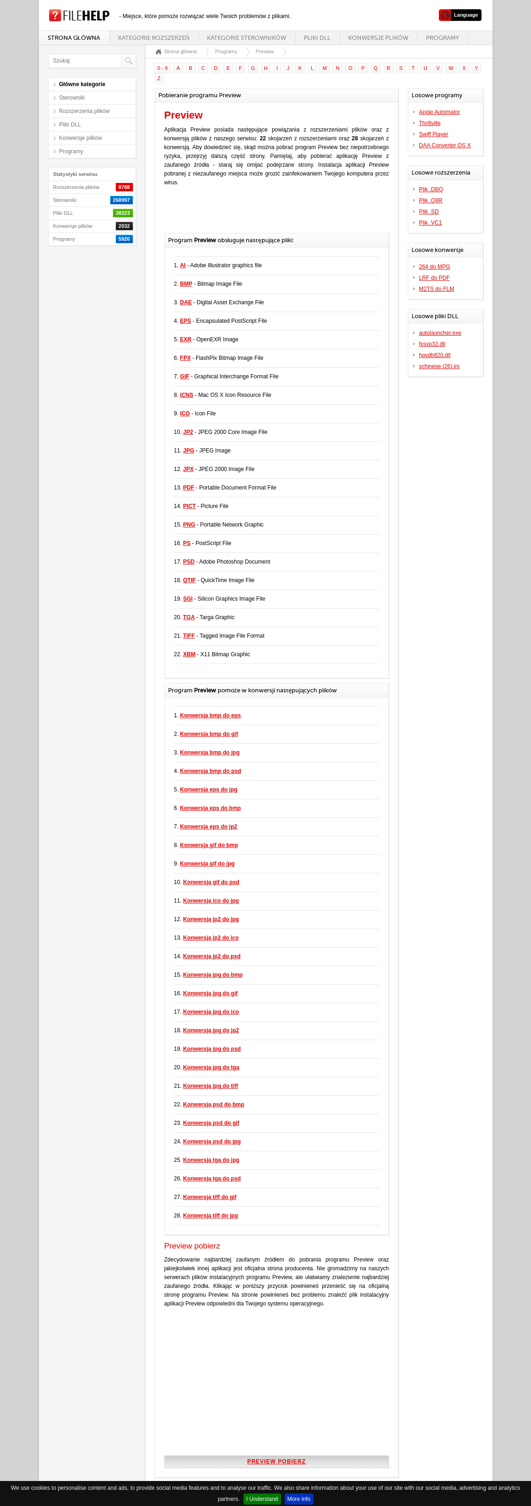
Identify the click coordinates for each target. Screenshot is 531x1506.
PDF (188, 487)
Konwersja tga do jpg (211, 1160)
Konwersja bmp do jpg (210, 752)
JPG (188, 450)
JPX (188, 469)
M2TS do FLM (436, 289)
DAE (186, 302)
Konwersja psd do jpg (212, 1141)
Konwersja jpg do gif (210, 993)
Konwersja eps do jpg (208, 789)
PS (187, 543)
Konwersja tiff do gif (210, 1197)
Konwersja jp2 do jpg (211, 919)
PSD (189, 561)
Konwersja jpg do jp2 (211, 1030)
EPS (185, 321)
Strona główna (74, 37)
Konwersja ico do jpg (211, 900)
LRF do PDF (434, 278)
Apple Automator (439, 112)
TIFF (189, 636)
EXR (186, 339)
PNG (189, 524)
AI (183, 265)
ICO (185, 413)
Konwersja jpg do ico (211, 1012)
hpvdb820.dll (434, 355)
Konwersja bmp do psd (210, 771)
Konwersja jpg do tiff (210, 1086)
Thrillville (430, 123)
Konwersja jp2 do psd (212, 956)
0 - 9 (162, 68)
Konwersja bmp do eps (210, 715)
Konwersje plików (378, 37)
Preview (265, 51)
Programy (442, 37)
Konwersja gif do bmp (209, 845)
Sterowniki (72, 97)
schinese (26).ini (439, 366)
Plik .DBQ (431, 189)
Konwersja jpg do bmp (213, 975)
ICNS (187, 395)
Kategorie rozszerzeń (153, 37)
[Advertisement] (272, 214)
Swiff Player (433, 134)
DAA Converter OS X (445, 145)
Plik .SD (429, 211)
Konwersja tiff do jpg (210, 1215)
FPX (185, 358)
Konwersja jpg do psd (212, 1049)
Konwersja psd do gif (211, 1123)
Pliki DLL (317, 37)
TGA (189, 617)
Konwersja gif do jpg (207, 863)
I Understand (262, 1499)
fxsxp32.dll (432, 344)
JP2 (188, 432)
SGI (188, 599)
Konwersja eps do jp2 (208, 826)
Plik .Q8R (431, 200)
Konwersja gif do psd (211, 882)
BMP (186, 284)
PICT (189, 506)
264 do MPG (434, 267)
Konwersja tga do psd (212, 1178)
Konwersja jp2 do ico (211, 938)
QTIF (189, 580)
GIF (184, 376)
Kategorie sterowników (246, 37)
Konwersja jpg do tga (211, 1067)
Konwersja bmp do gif (209, 734)
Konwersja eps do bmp (210, 808)
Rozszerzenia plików (84, 111)
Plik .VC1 (430, 223)
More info (299, 1499)
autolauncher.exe (440, 333)
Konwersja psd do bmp (213, 1104)
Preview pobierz (276, 1461)
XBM (189, 654)
